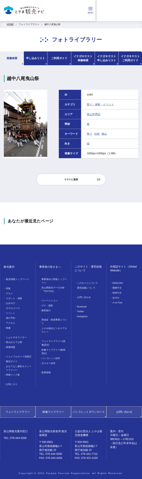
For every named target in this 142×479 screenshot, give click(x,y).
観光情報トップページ (17, 279)
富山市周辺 (93, 114)
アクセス (10, 322)
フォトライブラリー (29, 24)
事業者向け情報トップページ (54, 281)
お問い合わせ (84, 297)
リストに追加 (71, 179)
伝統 (97, 133)
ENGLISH (117, 283)
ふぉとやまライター (16, 336)
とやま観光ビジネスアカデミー (54, 329)
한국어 (115, 297)
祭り (89, 133)
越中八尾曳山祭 (52, 24)
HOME (10, 24)
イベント (10, 312)
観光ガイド (11, 360)
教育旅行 (46, 310)
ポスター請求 (48, 361)
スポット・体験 (14, 298)
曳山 (104, 133)
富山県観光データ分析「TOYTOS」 (53, 289)
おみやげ (10, 303)
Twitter (80, 311)
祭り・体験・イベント (100, 104)
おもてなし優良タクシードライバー (18, 367)
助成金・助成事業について (54, 321)
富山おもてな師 (14, 341)
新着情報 (10, 346)
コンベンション (50, 300)
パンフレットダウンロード (89, 410)
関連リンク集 (13, 373)
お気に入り (11, 382)
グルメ (9, 293)
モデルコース (13, 307)
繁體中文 (117, 288)
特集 (8, 288)
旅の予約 (10, 317)
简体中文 (117, 292)
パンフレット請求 (51, 357)
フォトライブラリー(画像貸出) (53, 342)
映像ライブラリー (53, 410)
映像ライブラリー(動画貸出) (53, 350)
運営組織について (86, 288)
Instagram (82, 316)
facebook (81, 306)
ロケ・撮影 (47, 305)
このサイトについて (87, 283)
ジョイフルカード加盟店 (18, 355)
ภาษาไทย (117, 302)
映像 (8, 327)
